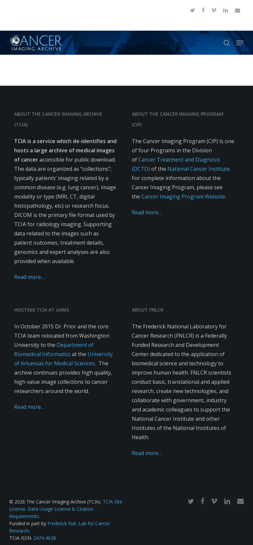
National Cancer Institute (198, 168)
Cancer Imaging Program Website (183, 196)
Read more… (29, 277)
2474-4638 (44, 538)
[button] (239, 43)
